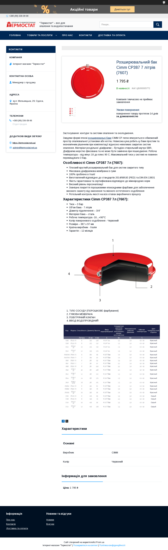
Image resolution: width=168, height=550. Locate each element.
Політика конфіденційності (112, 545)
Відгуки (50, 524)
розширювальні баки (99, 138)
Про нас (67, 35)
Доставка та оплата (111, 35)
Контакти (85, 35)
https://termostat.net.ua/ (24, 142)
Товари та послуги (39, 35)
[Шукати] (157, 24)
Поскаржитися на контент (85, 545)
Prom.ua (100, 542)
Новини (50, 519)
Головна (15, 35)
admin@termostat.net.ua (25, 147)
